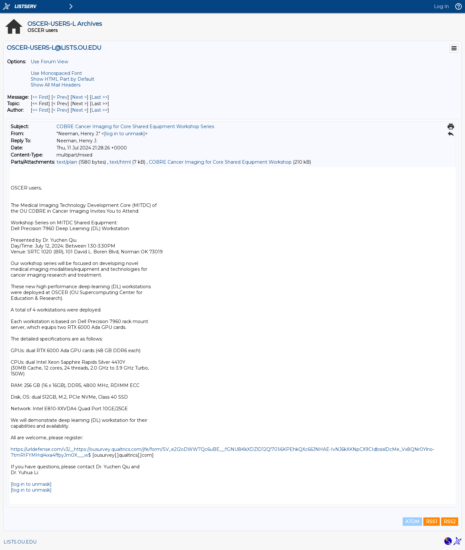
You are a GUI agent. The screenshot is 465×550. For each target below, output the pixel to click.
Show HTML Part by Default (62, 79)
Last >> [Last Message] (99, 97)
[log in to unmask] (124, 134)
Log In (441, 6)
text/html (120, 162)
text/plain (67, 162)
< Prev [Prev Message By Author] (60, 110)
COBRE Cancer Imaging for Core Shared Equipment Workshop (220, 162)
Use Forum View (49, 62)
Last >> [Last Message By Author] (99, 110)
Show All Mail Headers (55, 85)
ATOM (412, 522)
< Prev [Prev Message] (60, 97)
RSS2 (450, 522)
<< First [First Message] (40, 97)
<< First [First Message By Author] (40, 110)
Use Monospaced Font (56, 73)
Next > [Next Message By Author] (79, 110)
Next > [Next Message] (79, 97)
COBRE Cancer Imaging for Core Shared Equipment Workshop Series (135, 126)
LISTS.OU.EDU (20, 542)
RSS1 (431, 522)
